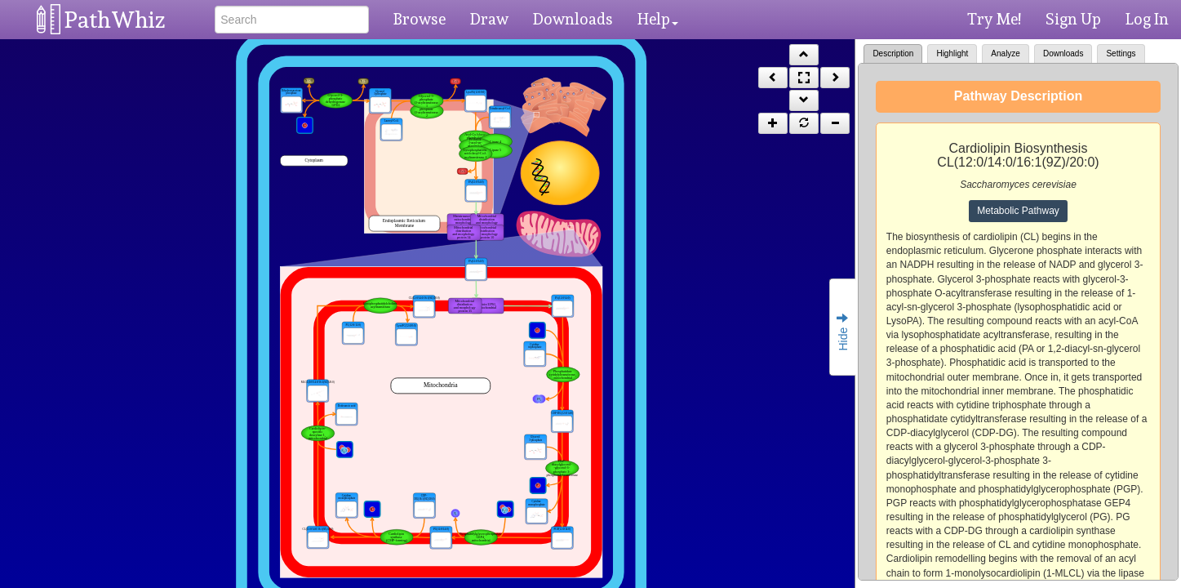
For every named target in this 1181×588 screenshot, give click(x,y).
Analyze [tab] (1005, 53)
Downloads (573, 19)
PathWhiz (115, 20)
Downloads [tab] (1063, 53)
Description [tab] (892, 53)
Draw (489, 19)
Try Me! (994, 19)
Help (657, 19)
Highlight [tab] (952, 53)
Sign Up (1073, 19)
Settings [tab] (1120, 53)
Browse (419, 19)
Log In (1147, 19)
